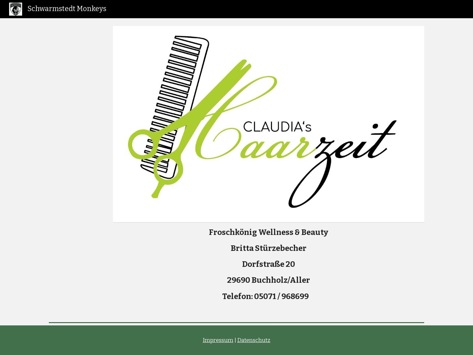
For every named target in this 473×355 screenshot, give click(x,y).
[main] (268, 267)
